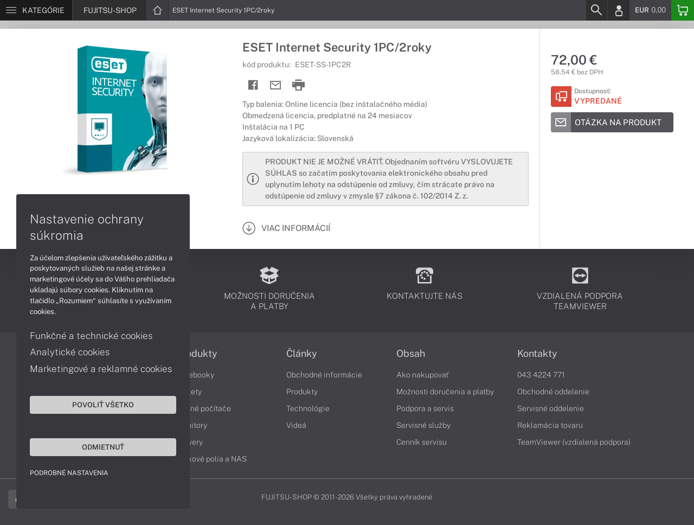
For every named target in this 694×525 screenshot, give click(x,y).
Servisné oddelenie (550, 408)
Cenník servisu (421, 442)
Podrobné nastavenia (69, 473)
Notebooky (195, 374)
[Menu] (36, 10)
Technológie (308, 408)
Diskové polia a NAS (211, 458)
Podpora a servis (425, 408)
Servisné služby (423, 425)
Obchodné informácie (324, 374)
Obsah (410, 353)
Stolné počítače (203, 408)
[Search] (596, 10)
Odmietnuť (103, 447)
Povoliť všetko (103, 404)
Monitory (191, 425)
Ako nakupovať (422, 374)
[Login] (618, 10)
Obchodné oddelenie (553, 391)
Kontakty (537, 353)
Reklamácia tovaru (550, 425)
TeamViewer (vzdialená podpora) (574, 442)
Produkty (196, 353)
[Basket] (682, 10)
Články (301, 353)
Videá (296, 425)
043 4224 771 (541, 374)
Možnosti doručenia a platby (445, 391)
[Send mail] (275, 85)
